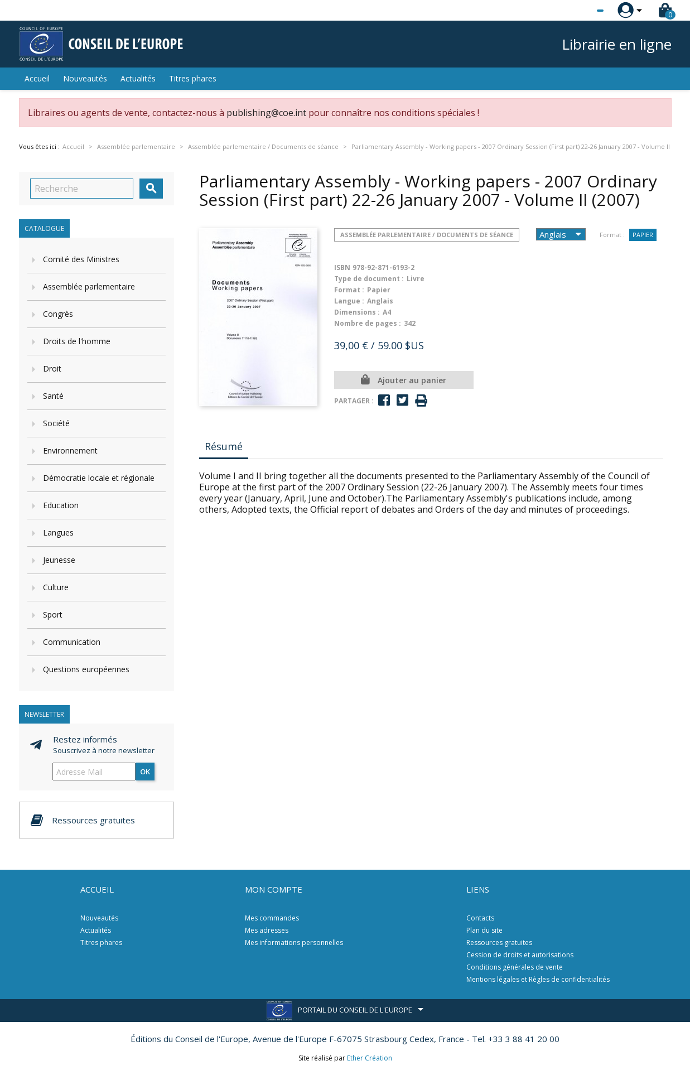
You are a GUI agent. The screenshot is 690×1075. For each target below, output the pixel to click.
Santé (53, 396)
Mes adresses (266, 930)
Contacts (480, 918)
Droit (52, 368)
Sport (52, 614)
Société (56, 423)
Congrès (58, 313)
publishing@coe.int (266, 113)
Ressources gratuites (499, 942)
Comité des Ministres (81, 259)
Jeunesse (59, 560)
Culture (56, 587)
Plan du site (484, 930)
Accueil (37, 78)
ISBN (342, 267)
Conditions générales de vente (514, 967)
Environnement (70, 450)
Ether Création (369, 1058)
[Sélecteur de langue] (577, 10)
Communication (71, 642)
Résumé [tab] (224, 446)
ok (145, 772)
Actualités (138, 78)
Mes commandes (272, 918)
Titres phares (192, 78)
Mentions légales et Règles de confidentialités (538, 979)
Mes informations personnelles (294, 942)
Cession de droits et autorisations (519, 955)
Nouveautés (85, 78)
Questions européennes (86, 669)
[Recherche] (81, 189)
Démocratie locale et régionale (99, 478)
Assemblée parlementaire (89, 286)
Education (61, 505)
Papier (643, 234)
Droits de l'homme (76, 341)
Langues (58, 532)
